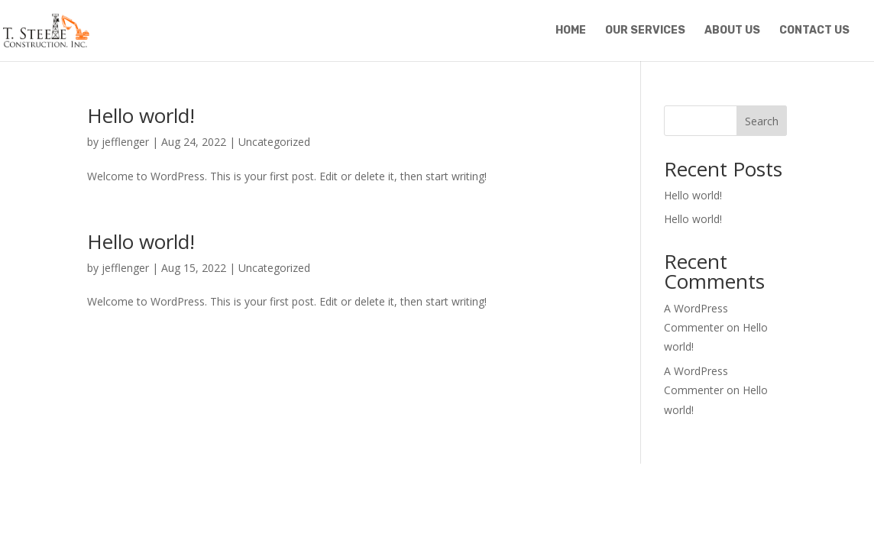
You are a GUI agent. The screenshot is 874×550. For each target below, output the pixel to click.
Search (762, 121)
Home (570, 31)
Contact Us (814, 31)
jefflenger (125, 141)
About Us (732, 31)
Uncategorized (274, 141)
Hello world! (141, 115)
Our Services (645, 31)
